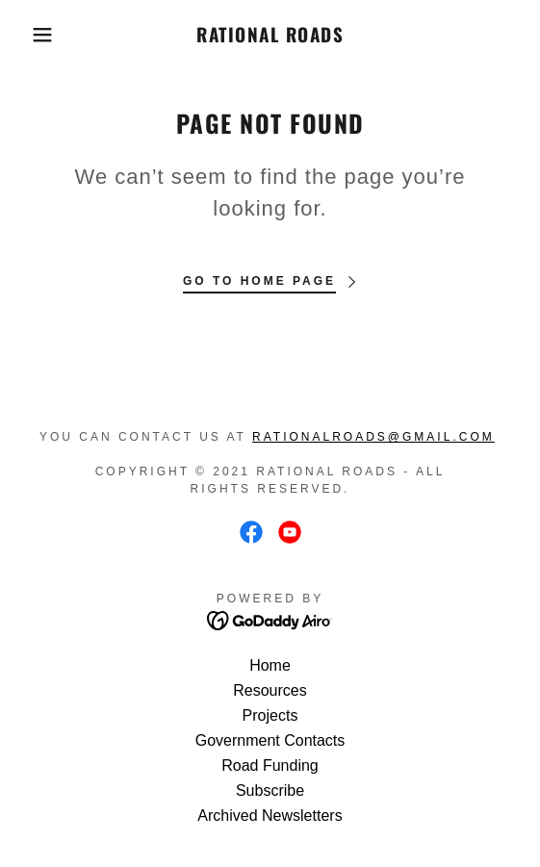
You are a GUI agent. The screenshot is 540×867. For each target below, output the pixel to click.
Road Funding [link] (270, 765)
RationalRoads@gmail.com (373, 437)
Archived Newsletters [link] (269, 815)
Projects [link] (270, 715)
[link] (270, 34)
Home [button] (270, 665)
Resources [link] (269, 690)
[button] (37, 34)
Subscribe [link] (270, 790)
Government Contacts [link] (270, 740)
